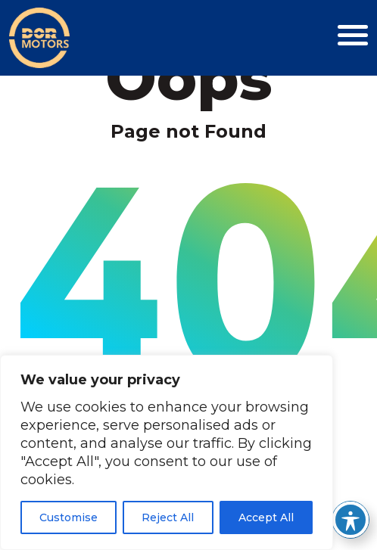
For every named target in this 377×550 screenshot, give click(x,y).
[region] (166, 452)
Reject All (168, 517)
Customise (68, 517)
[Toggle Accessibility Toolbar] (350, 520)
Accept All (266, 517)
